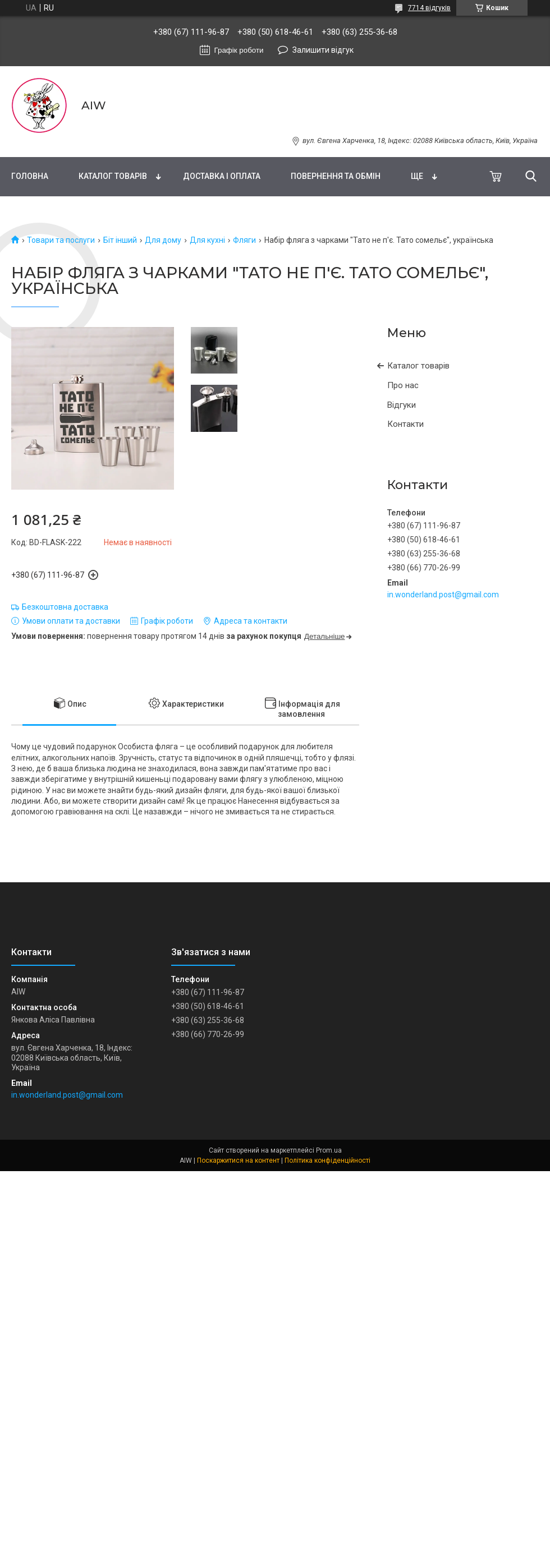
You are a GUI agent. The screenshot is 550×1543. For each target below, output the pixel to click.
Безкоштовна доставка (65, 606)
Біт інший (120, 240)
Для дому (163, 240)
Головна (29, 176)
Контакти (405, 424)
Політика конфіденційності (327, 1160)
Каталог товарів (113, 176)
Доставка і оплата (221, 176)
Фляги (244, 240)
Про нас (403, 385)
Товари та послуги (61, 240)
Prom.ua (329, 1150)
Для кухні (207, 240)
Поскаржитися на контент (238, 1160)
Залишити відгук (323, 49)
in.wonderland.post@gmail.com (443, 594)
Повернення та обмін (336, 176)
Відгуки (401, 405)
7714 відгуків (429, 8)
